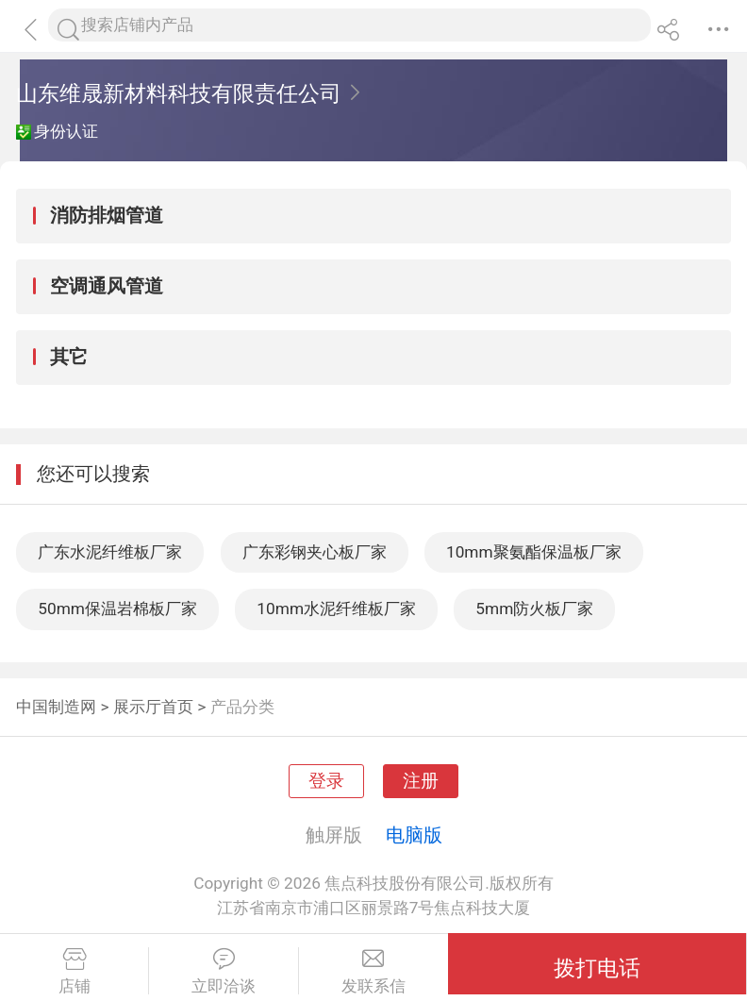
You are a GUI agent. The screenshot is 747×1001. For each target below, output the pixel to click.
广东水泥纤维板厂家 (110, 551)
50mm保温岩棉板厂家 (117, 608)
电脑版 (414, 835)
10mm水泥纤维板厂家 (336, 608)
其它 (69, 356)
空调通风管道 (106, 286)
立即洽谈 (223, 971)
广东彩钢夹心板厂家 (314, 551)
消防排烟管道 (106, 215)
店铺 (74, 971)
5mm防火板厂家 (534, 608)
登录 (326, 781)
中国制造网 (56, 706)
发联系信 (373, 971)
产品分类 (242, 706)
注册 (421, 781)
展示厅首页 (153, 706)
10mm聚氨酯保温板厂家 (534, 551)
